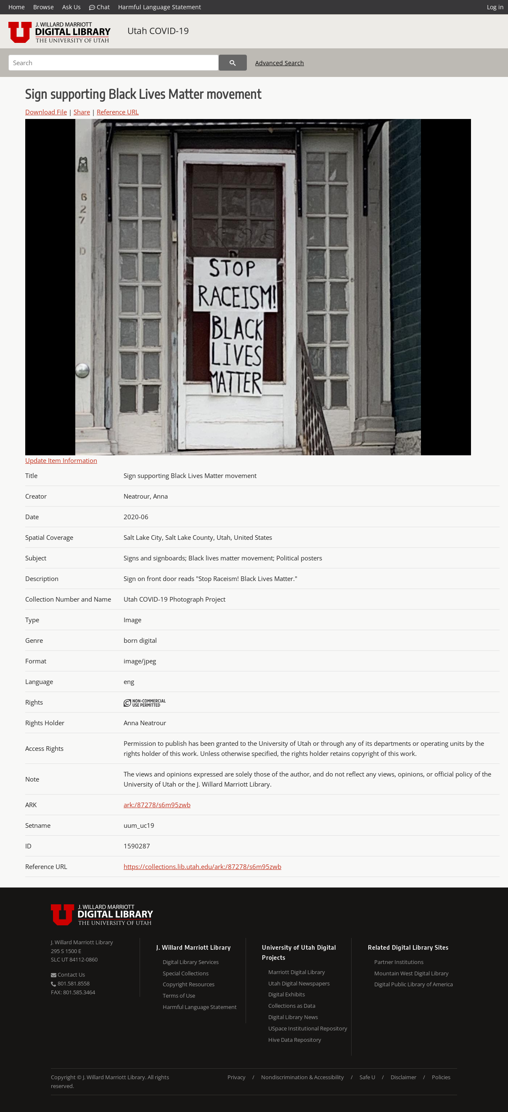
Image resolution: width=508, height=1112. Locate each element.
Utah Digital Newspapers (299, 983)
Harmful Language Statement (159, 7)
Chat (99, 7)
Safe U (367, 1077)
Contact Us (68, 974)
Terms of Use (179, 995)
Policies (441, 1077)
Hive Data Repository (294, 1039)
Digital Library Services (191, 962)
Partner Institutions (398, 962)
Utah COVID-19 (158, 31)
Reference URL (118, 112)
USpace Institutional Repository (307, 1028)
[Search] (113, 63)
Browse (43, 7)
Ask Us (71, 7)
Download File (46, 112)
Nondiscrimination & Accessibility (302, 1077)
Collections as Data (291, 1005)
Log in (495, 7)
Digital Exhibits (286, 994)
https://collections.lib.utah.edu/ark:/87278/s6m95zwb (202, 866)
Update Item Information (61, 460)
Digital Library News (293, 1017)
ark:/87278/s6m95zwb (157, 804)
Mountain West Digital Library (411, 973)
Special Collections (186, 973)
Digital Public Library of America (413, 984)
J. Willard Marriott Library (82, 942)
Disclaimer (403, 1077)
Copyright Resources (188, 984)
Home (16, 7)
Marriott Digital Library (296, 972)
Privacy (237, 1077)
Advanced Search (279, 63)
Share (82, 112)
